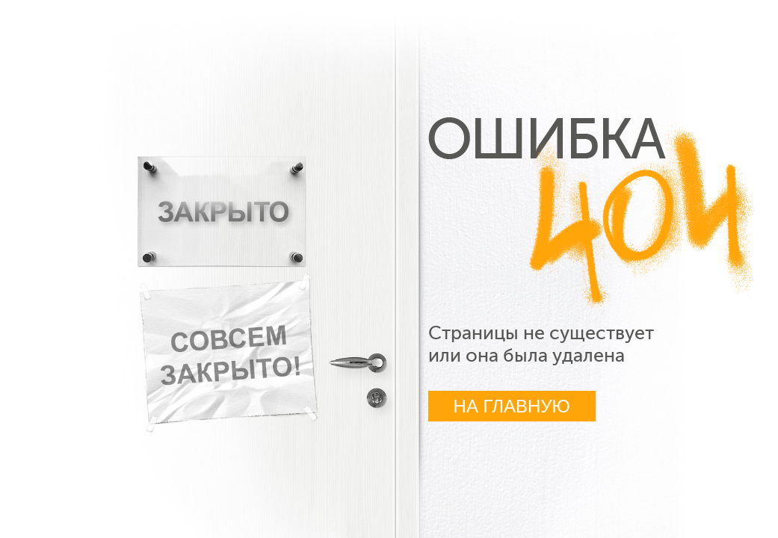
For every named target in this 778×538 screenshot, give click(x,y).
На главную (512, 406)
